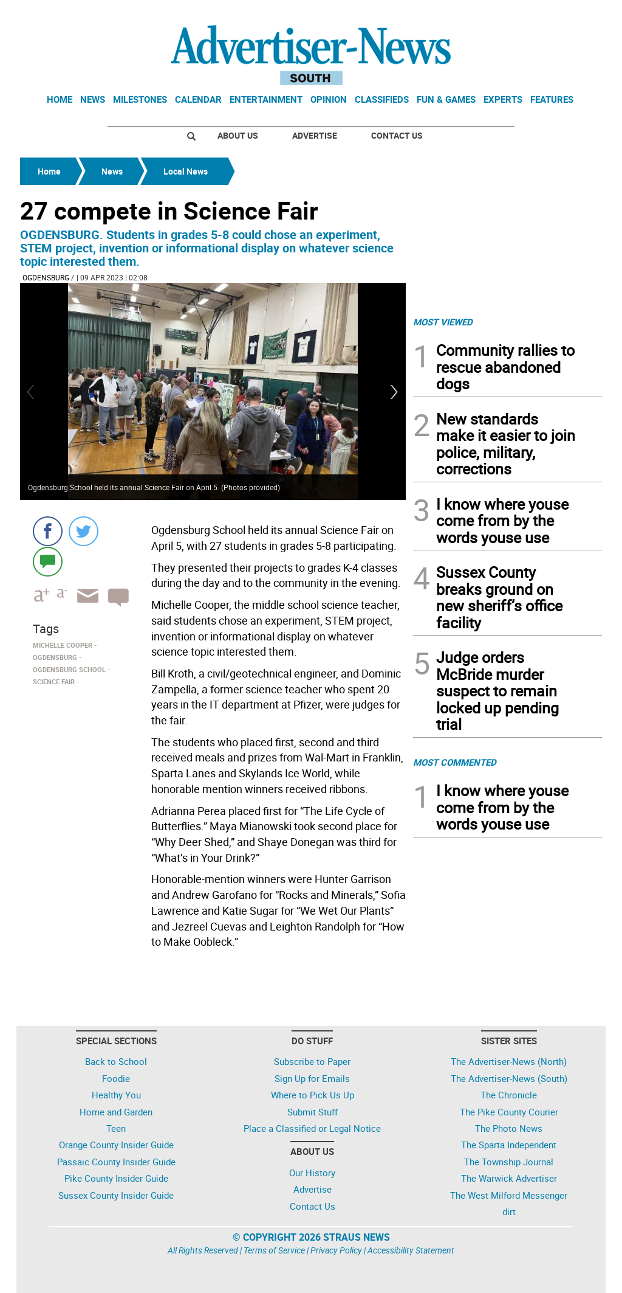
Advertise (314, 135)
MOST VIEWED (443, 322)
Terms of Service (274, 1250)
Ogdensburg (45, 277)
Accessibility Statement (410, 1250)
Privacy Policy (336, 1250)
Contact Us (397, 135)
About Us (237, 135)
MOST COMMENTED (454, 762)
